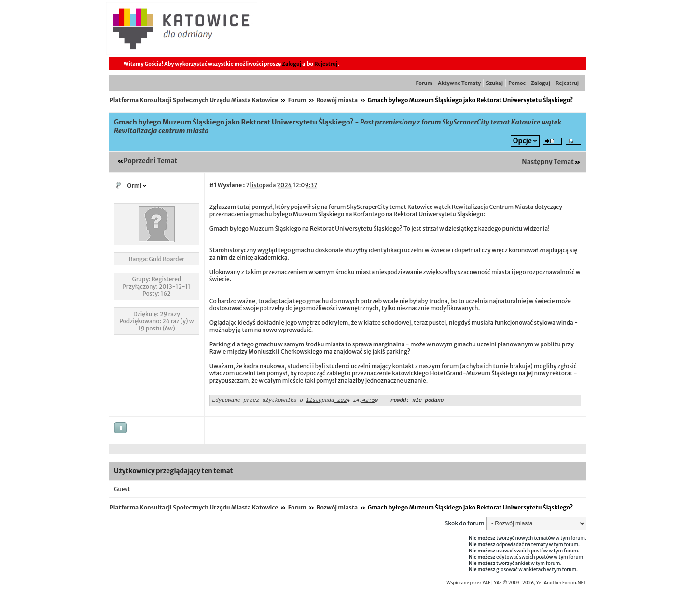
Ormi (134, 185)
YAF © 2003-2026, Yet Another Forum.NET (540, 584)
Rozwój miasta (337, 100)
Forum (424, 83)
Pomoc (517, 83)
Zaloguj (291, 63)
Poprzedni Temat (150, 161)
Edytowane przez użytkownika (254, 401)
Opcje (522, 141)
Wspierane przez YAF (468, 584)
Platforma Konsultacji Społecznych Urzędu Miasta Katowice (194, 100)
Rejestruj (325, 63)
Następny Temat (548, 162)
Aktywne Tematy (459, 83)
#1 (213, 185)
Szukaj (494, 83)
